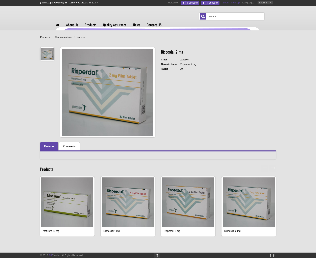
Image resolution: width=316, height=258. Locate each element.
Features (49, 146)
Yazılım (54, 255)
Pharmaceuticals (63, 37)
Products (45, 37)
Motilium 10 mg (51, 231)
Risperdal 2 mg (232, 231)
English (263, 2)
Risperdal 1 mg (111, 231)
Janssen (81, 37)
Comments (69, 146)
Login (226, 2)
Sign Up (235, 2)
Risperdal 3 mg (172, 231)
